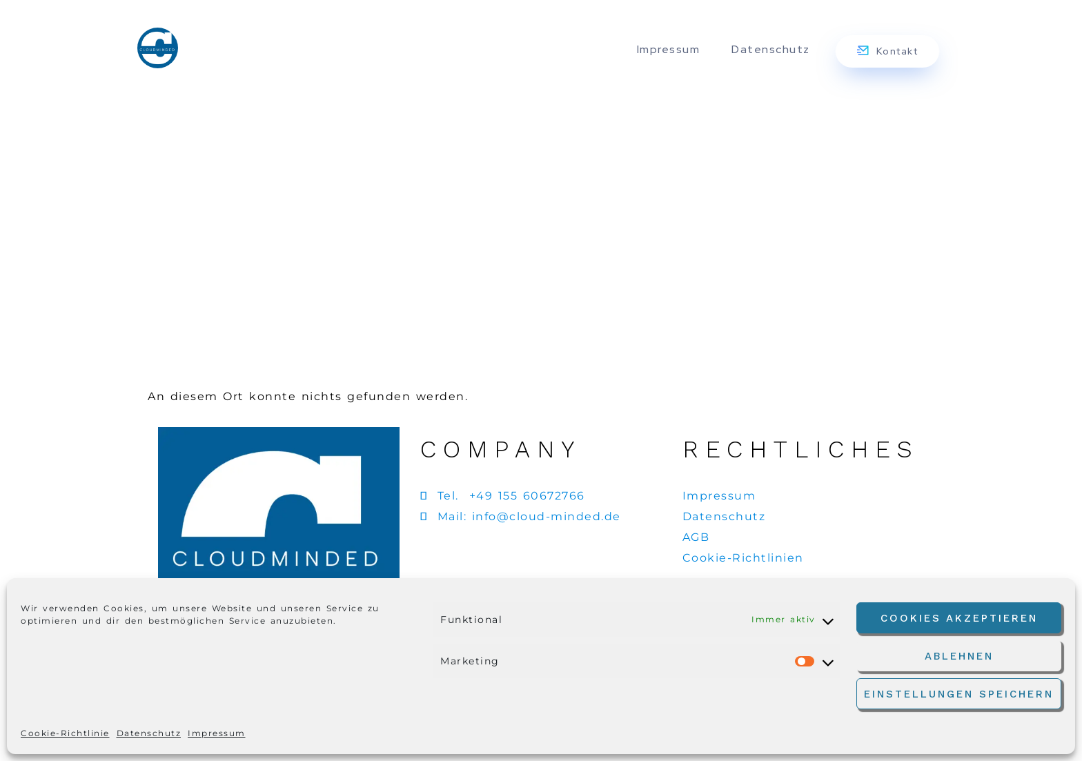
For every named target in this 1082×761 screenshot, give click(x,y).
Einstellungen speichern (959, 694)
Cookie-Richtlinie (65, 733)
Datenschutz (149, 733)
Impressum (217, 733)
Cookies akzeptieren (959, 618)
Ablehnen (959, 656)
